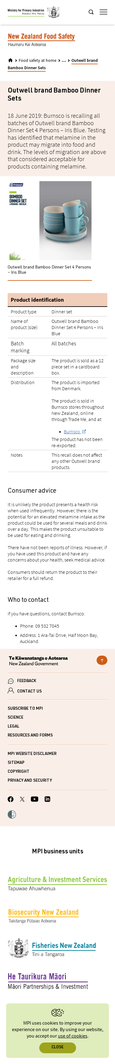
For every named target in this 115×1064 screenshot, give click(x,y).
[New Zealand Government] (57, 661)
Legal (13, 727)
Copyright (18, 772)
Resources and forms (30, 736)
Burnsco (72, 431)
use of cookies (72, 1036)
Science (15, 718)
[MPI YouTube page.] (34, 800)
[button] (12, 815)
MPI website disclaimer (32, 754)
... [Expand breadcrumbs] (64, 60)
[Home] (10, 60)
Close (57, 1048)
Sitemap (16, 763)
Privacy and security (30, 781)
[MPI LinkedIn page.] (47, 800)
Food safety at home (37, 60)
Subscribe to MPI (25, 709)
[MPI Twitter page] (22, 800)
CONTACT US (29, 692)
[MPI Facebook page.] (11, 800)
